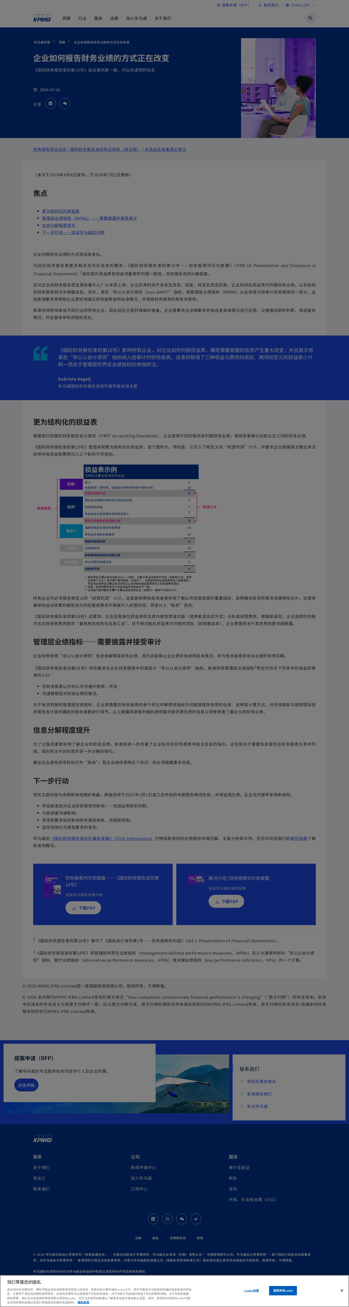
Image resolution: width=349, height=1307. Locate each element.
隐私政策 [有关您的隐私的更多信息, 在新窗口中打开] (83, 1302)
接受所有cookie (283, 1290)
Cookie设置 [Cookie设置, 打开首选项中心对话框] (251, 1290)
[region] (174, 1291)
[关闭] (342, 1290)
